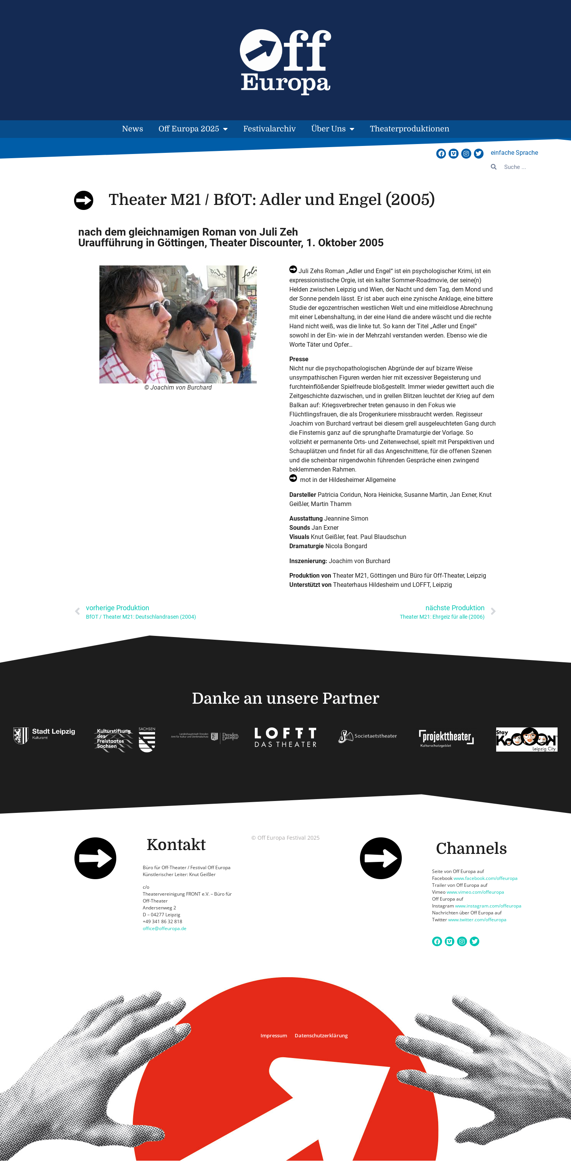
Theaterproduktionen (409, 128)
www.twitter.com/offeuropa (477, 919)
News (132, 128)
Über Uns (333, 129)
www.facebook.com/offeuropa (486, 878)
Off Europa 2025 (193, 129)
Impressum (274, 1035)
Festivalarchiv (269, 128)
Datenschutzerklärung (321, 1035)
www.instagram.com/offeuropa (488, 906)
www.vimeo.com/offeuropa (475, 892)
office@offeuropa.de (164, 928)
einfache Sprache (514, 152)
